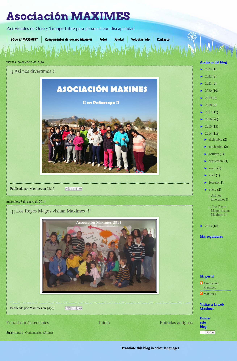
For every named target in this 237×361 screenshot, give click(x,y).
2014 (208, 133)
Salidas (119, 39)
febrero (214, 182)
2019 (208, 98)
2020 (208, 91)
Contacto (163, 39)
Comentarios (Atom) (39, 332)
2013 (208, 226)
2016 (208, 119)
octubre (214, 154)
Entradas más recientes (27, 322)
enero (213, 189)
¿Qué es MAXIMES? (24, 39)
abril (212, 175)
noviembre (216, 147)
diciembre (216, 139)
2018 (208, 105)
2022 (208, 76)
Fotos (103, 39)
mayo (213, 168)
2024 (208, 69)
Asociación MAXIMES (68, 16)
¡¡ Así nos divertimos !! (33, 71)
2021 (208, 83)
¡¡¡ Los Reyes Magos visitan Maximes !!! (50, 211)
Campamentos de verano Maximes (68, 39)
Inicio (104, 322)
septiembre (217, 161)
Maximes (210, 294)
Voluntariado (140, 39)
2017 (208, 112)
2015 (208, 126)
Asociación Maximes (211, 285)
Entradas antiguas (176, 322)
